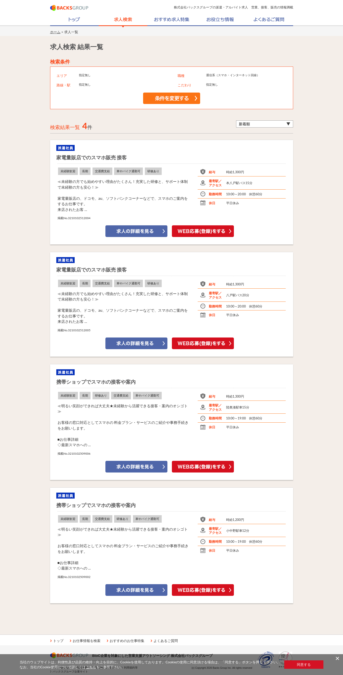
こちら (91, 667)
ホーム (55, 32)
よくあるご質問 (166, 641)
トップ (58, 641)
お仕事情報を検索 (86, 641)
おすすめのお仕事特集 (127, 641)
